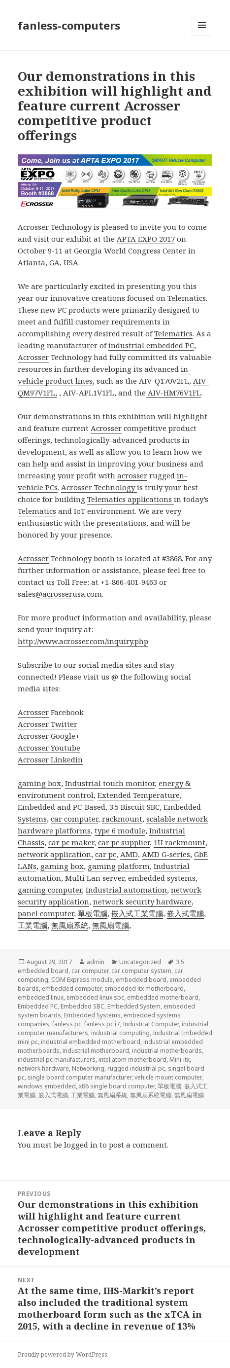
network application (54, 854)
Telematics (186, 298)
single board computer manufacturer (79, 1077)
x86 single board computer (117, 1086)
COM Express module (82, 979)
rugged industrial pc (136, 1068)
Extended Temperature (139, 795)
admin (95, 962)
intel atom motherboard (132, 1059)
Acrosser (33, 357)
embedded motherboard (162, 997)
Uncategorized (140, 962)
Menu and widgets (202, 35)
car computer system (141, 971)
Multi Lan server (94, 878)
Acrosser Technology (56, 227)
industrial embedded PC (151, 345)
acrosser (132, 475)
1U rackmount (179, 842)
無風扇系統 (69, 925)
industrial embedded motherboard (90, 1042)
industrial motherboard (96, 1050)
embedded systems (162, 878)
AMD (129, 854)
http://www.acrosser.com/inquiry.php (83, 641)
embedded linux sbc (95, 997)
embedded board (141, 979)
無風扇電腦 (110, 925)
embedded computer (71, 988)
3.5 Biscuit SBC (134, 807)
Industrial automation (126, 890)
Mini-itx (179, 1059)
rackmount (122, 819)
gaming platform (119, 866)
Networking (88, 1068)
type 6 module (120, 830)
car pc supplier (124, 842)
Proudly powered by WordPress (62, 1354)
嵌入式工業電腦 (137, 913)
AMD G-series (166, 854)
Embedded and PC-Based (61, 807)
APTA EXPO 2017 (146, 239)
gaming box (39, 783)
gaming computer (50, 890)
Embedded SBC (82, 1006)
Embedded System (134, 1006)
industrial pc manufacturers (57, 1059)
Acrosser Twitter (47, 724)
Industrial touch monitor (110, 783)
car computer (74, 819)
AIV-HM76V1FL (173, 392)
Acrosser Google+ (49, 736)
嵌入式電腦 (185, 913)
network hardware (43, 1068)
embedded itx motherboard (144, 988)
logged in (81, 1145)
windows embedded (47, 1086)
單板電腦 (92, 913)
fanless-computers (69, 25)
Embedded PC (38, 1006)
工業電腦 (32, 925)
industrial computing (120, 1033)
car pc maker (71, 842)
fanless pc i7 (102, 1024)
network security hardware (142, 901)
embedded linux (41, 997)
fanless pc (66, 1024)
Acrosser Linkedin (50, 759)
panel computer (46, 913)
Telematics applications (130, 499)
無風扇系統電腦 (150, 1095)
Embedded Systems (92, 1015)
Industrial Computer (151, 1024)
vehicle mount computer (167, 1077)
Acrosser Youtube (49, 748)
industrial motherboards (167, 1050)
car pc (105, 854)
